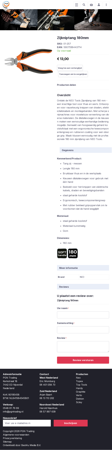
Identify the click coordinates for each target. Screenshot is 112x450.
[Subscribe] (71, 423)
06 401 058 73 (47, 384)
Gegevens (68, 150)
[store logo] (6, 5)
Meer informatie (68, 268)
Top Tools (81, 384)
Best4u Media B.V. (31, 445)
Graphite (80, 391)
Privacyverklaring (12, 438)
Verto (79, 395)
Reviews (64, 287)
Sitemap (7, 441)
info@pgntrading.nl (13, 411)
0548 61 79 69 (11, 408)
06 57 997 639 (48, 411)
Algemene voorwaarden (16, 434)
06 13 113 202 (47, 398)
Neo (78, 377)
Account (98, 4)
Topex (79, 381)
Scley (79, 402)
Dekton (80, 398)
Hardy (79, 388)
